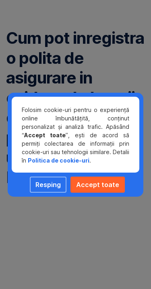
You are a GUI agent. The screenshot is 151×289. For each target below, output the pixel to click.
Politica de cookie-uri (58, 160)
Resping (48, 185)
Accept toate (97, 185)
